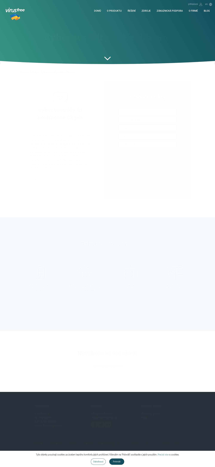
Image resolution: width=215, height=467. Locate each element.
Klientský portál (150, 413)
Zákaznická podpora (170, 11)
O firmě (193, 11)
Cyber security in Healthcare (57, 72)
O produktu (114, 11)
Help (144, 417)
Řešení (132, 11)
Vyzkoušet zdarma (169, 443)
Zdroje (146, 11)
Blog (207, 11)
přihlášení (195, 4)
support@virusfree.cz (105, 417)
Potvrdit (116, 461)
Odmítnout (98, 461)
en (208, 4)
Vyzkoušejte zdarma (108, 368)
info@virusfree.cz (102, 413)
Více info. (152, 179)
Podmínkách (172, 164)
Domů (97, 11)
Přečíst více (163, 454)
